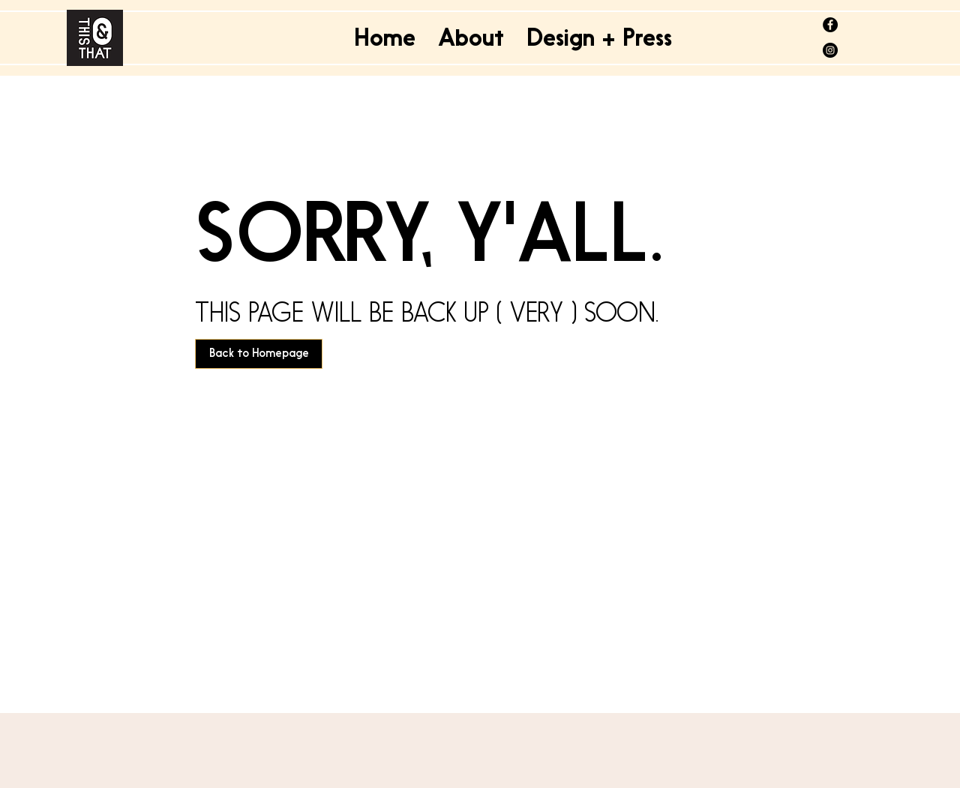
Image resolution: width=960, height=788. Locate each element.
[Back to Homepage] (258, 354)
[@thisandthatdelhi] (830, 24)
